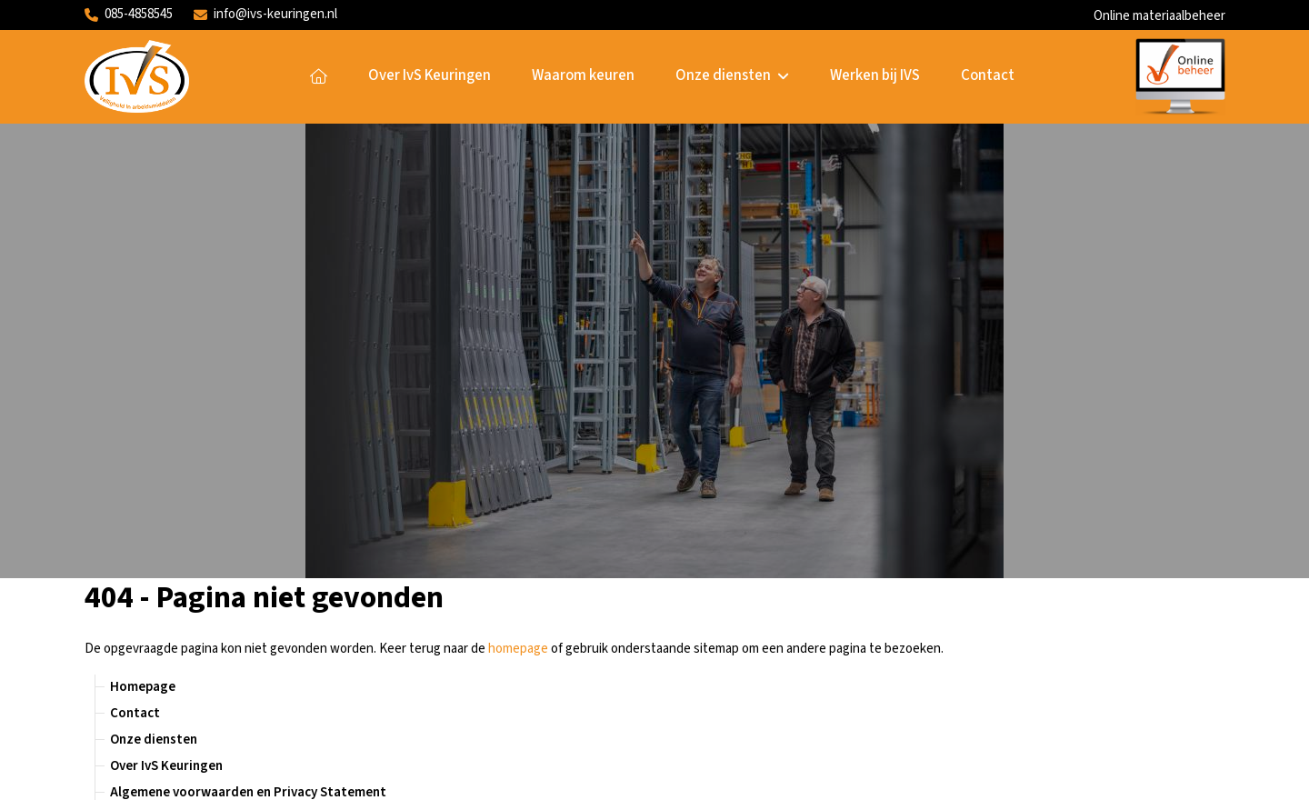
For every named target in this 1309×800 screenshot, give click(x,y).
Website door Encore (143, 775)
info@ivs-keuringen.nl (266, 14)
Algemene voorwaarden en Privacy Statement (248, 337)
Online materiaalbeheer (1159, 15)
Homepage (318, 76)
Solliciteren (932, 601)
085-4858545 (129, 14)
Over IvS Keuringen (429, 75)
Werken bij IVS (875, 75)
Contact (987, 75)
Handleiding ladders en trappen (205, 390)
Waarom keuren (583, 75)
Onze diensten (732, 75)
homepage (518, 194)
